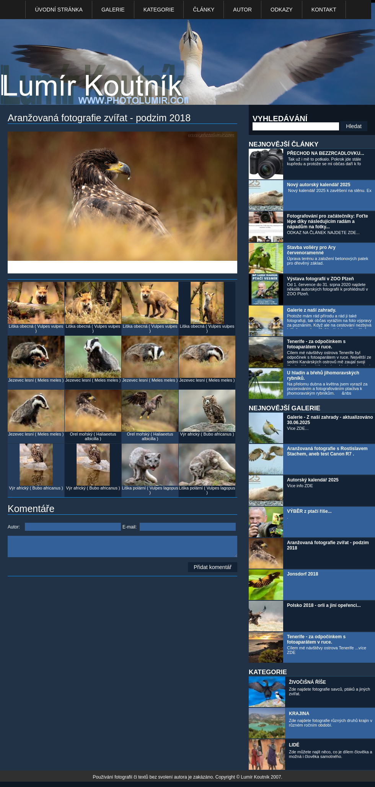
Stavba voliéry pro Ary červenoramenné (311, 250)
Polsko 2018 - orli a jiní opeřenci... (324, 605)
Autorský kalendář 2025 (313, 480)
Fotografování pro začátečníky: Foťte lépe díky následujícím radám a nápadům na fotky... (327, 221)
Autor (242, 10)
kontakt (323, 10)
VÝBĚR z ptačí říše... (309, 511)
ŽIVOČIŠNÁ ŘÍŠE (307, 682)
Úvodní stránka (58, 10)
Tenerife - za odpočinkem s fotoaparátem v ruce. (316, 344)
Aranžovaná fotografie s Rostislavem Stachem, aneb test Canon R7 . (327, 451)
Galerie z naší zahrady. (311, 310)
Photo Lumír (98, 64)
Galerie (113, 10)
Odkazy (282, 10)
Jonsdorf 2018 (302, 574)
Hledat (353, 126)
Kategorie (158, 10)
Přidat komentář (213, 567)
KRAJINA (299, 713)
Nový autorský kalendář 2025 (318, 184)
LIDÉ (294, 745)
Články (203, 10)
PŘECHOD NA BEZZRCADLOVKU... (325, 153)
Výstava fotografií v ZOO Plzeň (320, 278)
